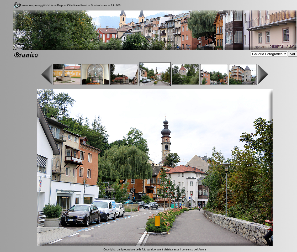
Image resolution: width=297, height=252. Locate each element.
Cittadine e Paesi (77, 5)
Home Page (56, 5)
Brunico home (99, 5)
